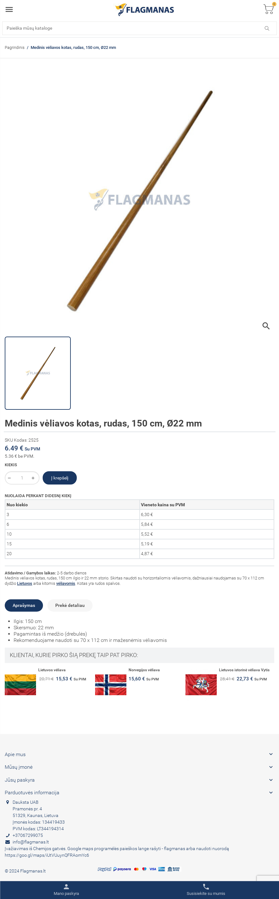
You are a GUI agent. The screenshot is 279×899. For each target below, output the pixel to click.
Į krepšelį (59, 477)
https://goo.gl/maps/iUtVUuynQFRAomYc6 (47, 855)
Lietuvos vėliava (52, 670)
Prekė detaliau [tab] (70, 605)
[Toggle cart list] (269, 9)
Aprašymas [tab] (24, 605)
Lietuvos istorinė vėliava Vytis (244, 670)
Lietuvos (24, 583)
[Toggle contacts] (206, 889)
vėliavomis (65, 583)
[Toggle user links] (66, 889)
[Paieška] (139, 28)
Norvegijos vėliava (144, 670)
